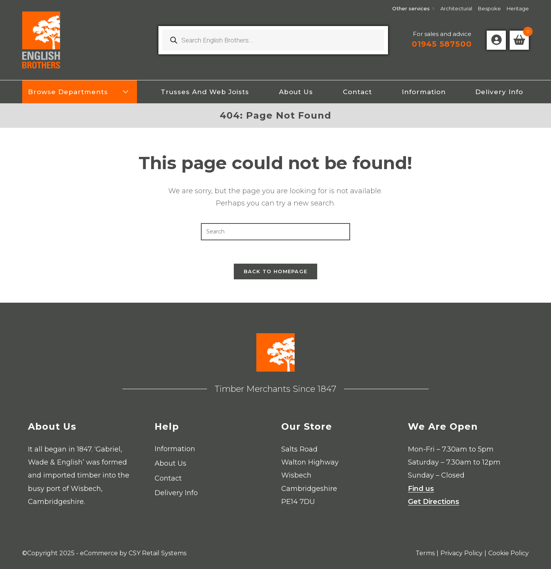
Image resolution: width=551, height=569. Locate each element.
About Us (170, 463)
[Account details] (496, 40)
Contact (168, 478)
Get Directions (433, 501)
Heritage (518, 8)
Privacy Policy (461, 553)
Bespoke (489, 8)
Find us (421, 488)
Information (175, 449)
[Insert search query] (275, 231)
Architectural (456, 8)
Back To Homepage (276, 271)
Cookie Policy (508, 553)
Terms (425, 553)
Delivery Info (176, 493)
